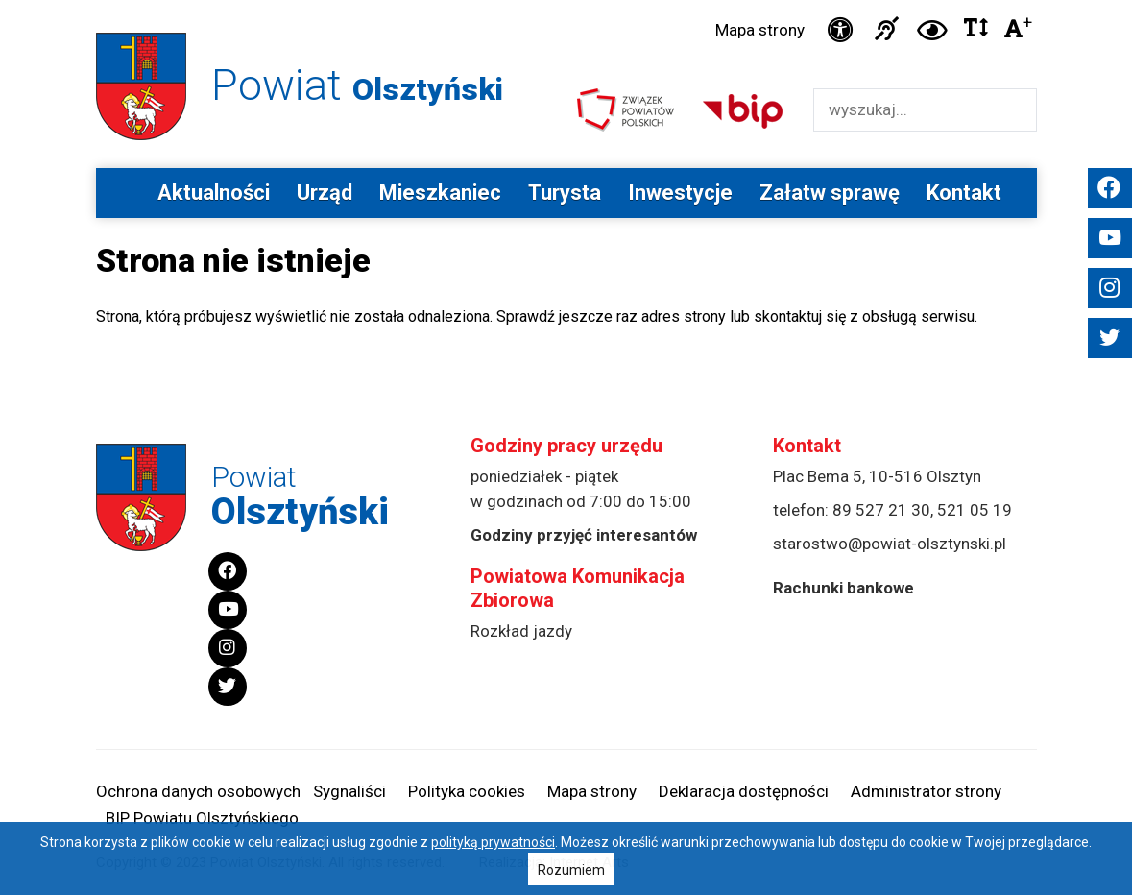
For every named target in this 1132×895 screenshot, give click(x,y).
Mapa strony (760, 29)
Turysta (564, 193)
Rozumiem (571, 870)
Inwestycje (680, 193)
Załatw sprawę (829, 193)
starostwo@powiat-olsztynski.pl (889, 543)
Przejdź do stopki (566, 0)
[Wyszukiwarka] (905, 110)
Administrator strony (926, 791)
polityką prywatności (493, 842)
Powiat (357, 85)
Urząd (324, 193)
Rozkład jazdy (521, 631)
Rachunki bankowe (843, 587)
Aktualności (213, 193)
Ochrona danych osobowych (198, 791)
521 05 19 (974, 510)
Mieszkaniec (440, 193)
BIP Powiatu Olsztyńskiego (202, 818)
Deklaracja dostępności (744, 791)
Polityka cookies (466, 791)
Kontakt (964, 193)
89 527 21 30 (881, 510)
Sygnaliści (349, 791)
